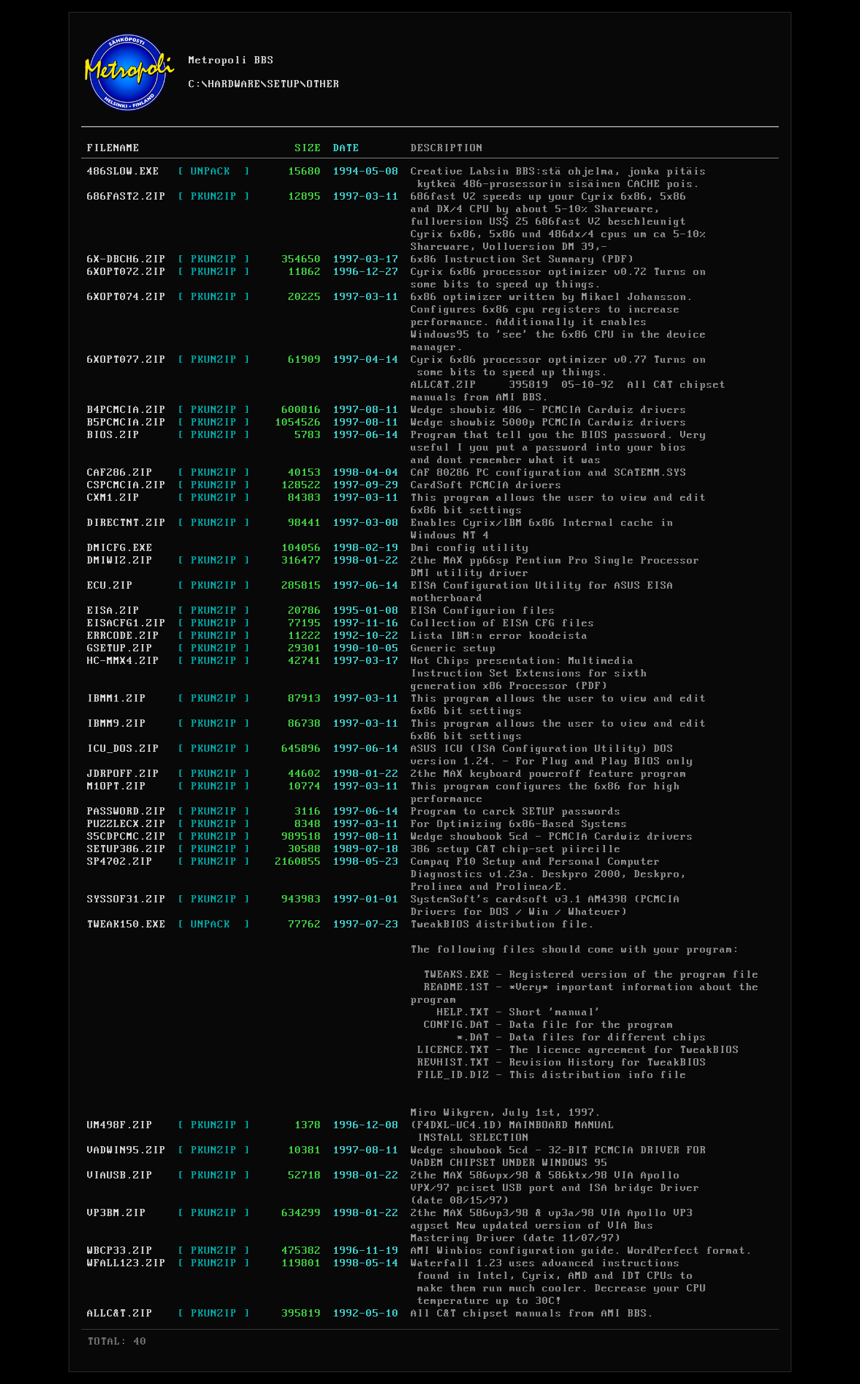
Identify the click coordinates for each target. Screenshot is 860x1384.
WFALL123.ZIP (126, 1263)
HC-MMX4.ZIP (123, 661)
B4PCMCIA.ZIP (126, 410)
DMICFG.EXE (120, 548)
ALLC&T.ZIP (120, 1313)
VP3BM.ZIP (116, 1213)
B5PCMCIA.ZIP (126, 422)
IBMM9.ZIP (116, 724)
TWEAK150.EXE (126, 924)
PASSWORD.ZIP (126, 811)
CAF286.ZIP (120, 473)
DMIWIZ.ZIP (120, 561)
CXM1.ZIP (113, 498)
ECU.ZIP (110, 586)
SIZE (308, 148)
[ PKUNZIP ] (214, 197)
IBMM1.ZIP (116, 699)
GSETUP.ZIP (120, 648)
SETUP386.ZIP (126, 849)
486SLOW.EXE (123, 171)
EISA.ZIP (113, 611)
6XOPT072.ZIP (126, 272)
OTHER (323, 84)
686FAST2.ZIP (126, 197)
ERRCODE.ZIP (123, 636)
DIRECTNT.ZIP (126, 523)
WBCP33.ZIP (120, 1251)
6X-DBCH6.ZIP (126, 259)
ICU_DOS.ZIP (123, 749)
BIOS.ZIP (113, 435)
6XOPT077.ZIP (126, 360)
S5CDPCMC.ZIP (126, 837)
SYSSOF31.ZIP (126, 899)
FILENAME (113, 148)
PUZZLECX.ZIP (126, 824)
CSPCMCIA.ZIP (126, 485)
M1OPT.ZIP (116, 786)
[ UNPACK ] (214, 171)
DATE (346, 148)
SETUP (284, 84)
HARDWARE (234, 84)
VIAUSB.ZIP (120, 1175)
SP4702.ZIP (120, 862)
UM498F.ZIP (120, 1125)
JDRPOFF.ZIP (123, 774)
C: (195, 84)
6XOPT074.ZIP (126, 297)
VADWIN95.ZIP (126, 1150)
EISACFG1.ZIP (126, 623)
